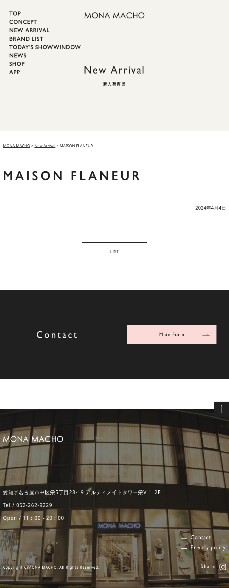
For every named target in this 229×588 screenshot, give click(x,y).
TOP (15, 13)
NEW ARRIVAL (29, 30)
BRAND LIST (26, 38)
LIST (114, 251)
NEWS (18, 55)
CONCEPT (23, 21)
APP (14, 72)
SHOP (17, 63)
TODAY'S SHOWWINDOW (45, 47)
